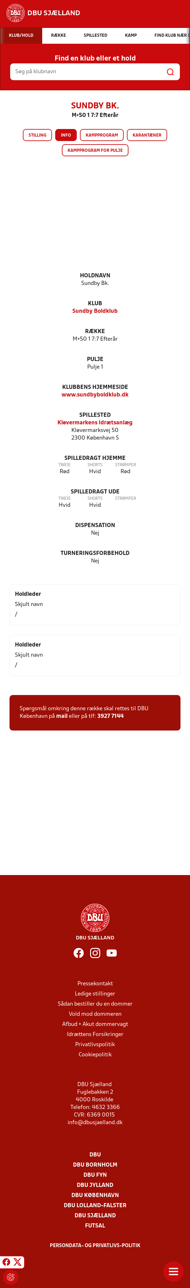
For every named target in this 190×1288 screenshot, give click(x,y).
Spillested (95, 415)
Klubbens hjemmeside (95, 387)
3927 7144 (110, 716)
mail (62, 716)
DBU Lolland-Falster (95, 1205)
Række (95, 331)
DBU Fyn (95, 1175)
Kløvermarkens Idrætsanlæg (95, 423)
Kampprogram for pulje (95, 151)
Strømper (125, 465)
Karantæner (147, 135)
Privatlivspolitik (95, 1044)
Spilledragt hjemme (95, 458)
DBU (95, 1155)
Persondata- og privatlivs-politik (95, 1246)
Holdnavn (95, 276)
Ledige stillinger (95, 994)
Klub (95, 303)
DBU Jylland (95, 1185)
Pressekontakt (95, 984)
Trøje (64, 465)
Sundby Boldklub (95, 311)
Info (66, 135)
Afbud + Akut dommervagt (95, 1024)
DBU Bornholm (95, 1165)
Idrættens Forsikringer (95, 1034)
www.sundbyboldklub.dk (95, 395)
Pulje (95, 359)
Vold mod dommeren (95, 1014)
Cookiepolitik (95, 1055)
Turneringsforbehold (95, 553)
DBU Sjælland (95, 1216)
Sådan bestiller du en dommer (95, 1004)
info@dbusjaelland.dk (95, 1122)
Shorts (95, 465)
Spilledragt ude (95, 492)
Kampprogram (102, 135)
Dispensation (95, 525)
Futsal (95, 1226)
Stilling (37, 135)
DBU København (95, 1195)
